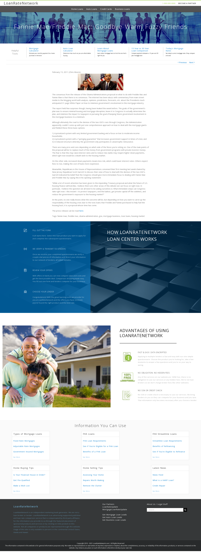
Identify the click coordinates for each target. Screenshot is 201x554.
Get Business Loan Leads (114, 520)
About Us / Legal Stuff (157, 504)
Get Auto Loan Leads (112, 517)
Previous (183, 62)
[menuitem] (78, 9)
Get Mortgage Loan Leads (114, 514)
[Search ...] (165, 510)
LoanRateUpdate (110, 507)
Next (191, 62)
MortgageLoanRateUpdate (114, 509)
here (81, 210)
